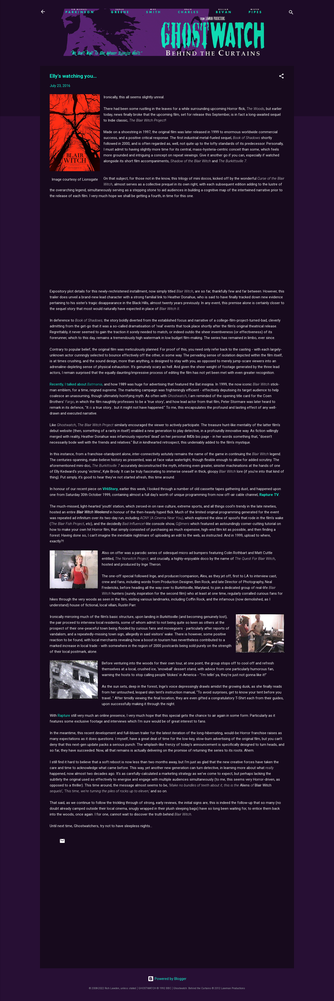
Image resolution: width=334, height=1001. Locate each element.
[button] (281, 77)
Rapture (64, 715)
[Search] (291, 13)
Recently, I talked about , (76, 384)
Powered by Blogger (167, 979)
